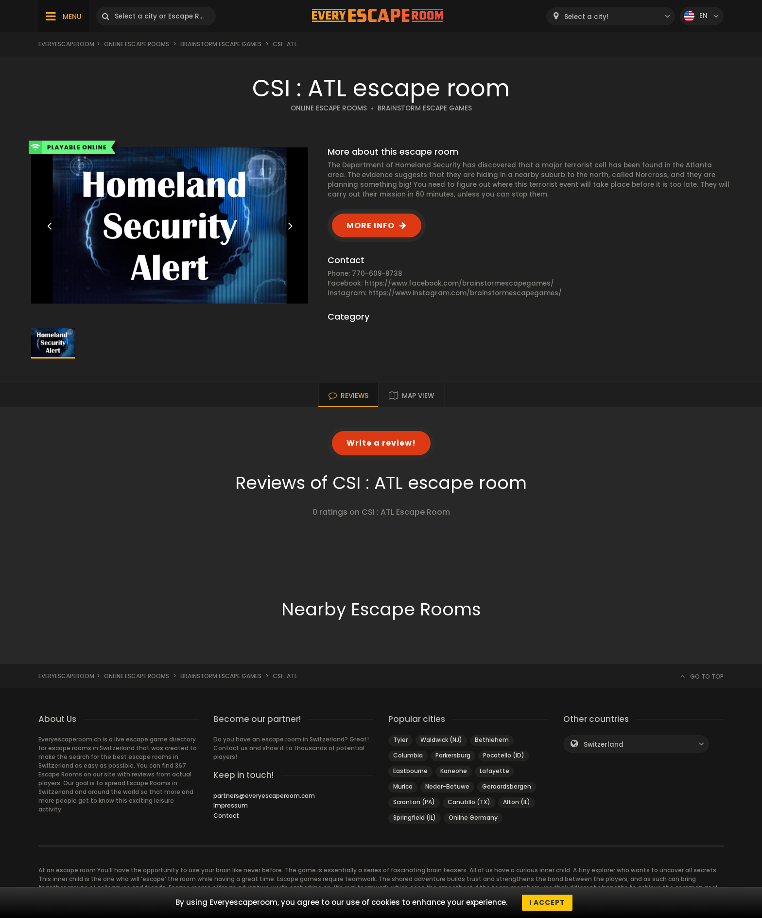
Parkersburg (452, 755)
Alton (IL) (516, 802)
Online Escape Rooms (136, 44)
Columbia (408, 755)
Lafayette (494, 771)
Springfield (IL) (414, 817)
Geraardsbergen (506, 786)
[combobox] (610, 16)
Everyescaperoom (66, 44)
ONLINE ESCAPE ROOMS (329, 108)
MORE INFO (370, 225)
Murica (403, 786)
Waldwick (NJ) (441, 740)
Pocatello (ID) (503, 755)
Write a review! (381, 443)
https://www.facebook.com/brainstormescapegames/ (459, 283)
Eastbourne (410, 771)
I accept (547, 902)
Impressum (230, 805)
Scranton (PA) (414, 802)
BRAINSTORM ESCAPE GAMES (425, 108)
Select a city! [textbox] (586, 16)
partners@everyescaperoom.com (264, 796)
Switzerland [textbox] (603, 744)
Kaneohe (453, 771)
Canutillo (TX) (469, 802)
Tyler (400, 740)
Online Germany (473, 817)
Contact (226, 815)
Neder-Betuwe (447, 786)
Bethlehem (492, 740)
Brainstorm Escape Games (220, 44)
